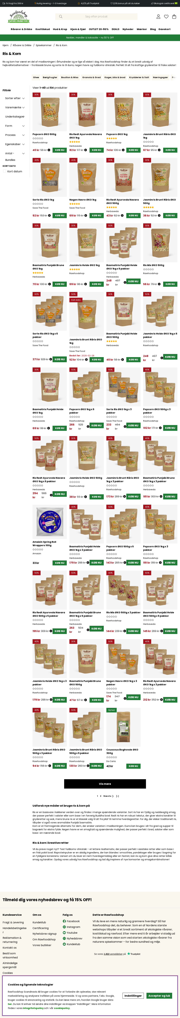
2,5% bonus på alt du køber (126, 3)
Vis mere (105, 784)
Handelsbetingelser (15, 930)
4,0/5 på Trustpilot (90, 3)
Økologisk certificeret (165, 3)
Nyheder (128, 29)
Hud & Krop (60, 29)
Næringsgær (160, 77)
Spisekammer (44, 45)
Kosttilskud (43, 29)
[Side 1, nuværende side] (97, 796)
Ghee (36, 77)
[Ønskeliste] (166, 16)
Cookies (8, 973)
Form (8, 126)
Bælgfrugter (50, 77)
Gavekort (164, 29)
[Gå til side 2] (100, 796)
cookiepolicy (62, 1008)
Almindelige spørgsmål (10, 965)
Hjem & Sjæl (78, 29)
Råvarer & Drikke (21, 29)
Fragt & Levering (13, 922)
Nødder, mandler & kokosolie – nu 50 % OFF (90, 37)
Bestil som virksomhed (10, 955)
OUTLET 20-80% (98, 29)
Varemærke (13, 107)
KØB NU (133, 281)
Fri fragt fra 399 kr (14, 3)
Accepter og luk (159, 996)
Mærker (142, 29)
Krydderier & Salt (139, 77)
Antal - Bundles (10, 154)
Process (10, 135)
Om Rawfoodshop (44, 939)
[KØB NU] (60, 150)
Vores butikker (42, 945)
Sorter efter (13, 98)
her (10, 1004)
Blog (153, 29)
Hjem (6, 45)
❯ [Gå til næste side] (108, 796)
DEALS (115, 29)
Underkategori (14, 116)
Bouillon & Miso (69, 77)
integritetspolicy (33, 1008)
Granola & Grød (91, 77)
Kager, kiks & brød (115, 77)
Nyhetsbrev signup (45, 934)
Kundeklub (39, 922)
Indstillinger (133, 996)
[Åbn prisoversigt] (49, 150)
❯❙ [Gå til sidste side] (117, 796)
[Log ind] (158, 16)
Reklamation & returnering (12, 940)
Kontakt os (10, 948)
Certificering (41, 928)
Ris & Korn (61, 45)
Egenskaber (13, 144)
